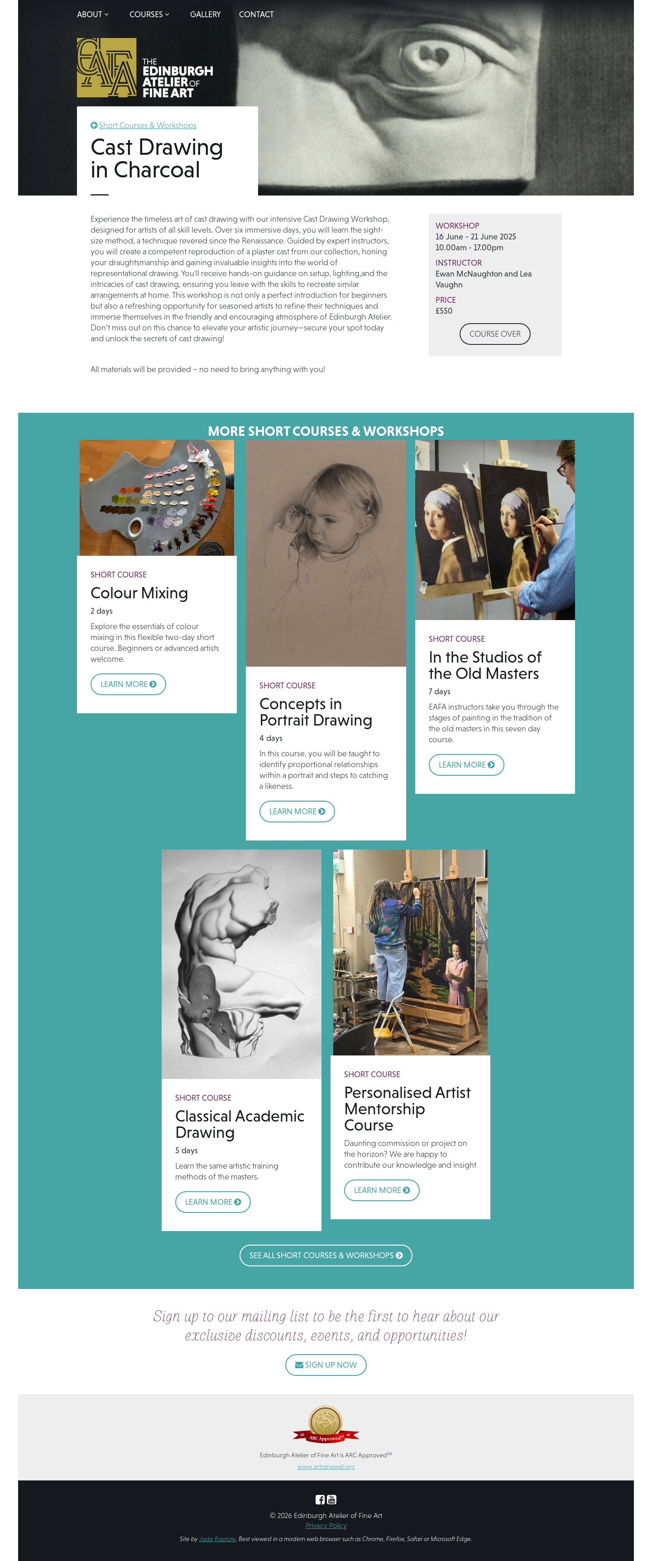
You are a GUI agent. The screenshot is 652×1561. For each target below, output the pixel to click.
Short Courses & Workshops (148, 125)
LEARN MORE (128, 684)
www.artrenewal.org (326, 1466)
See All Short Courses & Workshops (326, 1255)
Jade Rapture (217, 1538)
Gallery (205, 14)
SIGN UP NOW (326, 1365)
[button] (94, 14)
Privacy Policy (326, 1525)
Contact (256, 14)
